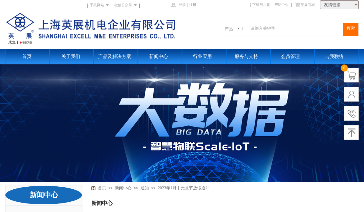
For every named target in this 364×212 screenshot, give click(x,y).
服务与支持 (246, 56)
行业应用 (202, 56)
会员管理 (290, 56)
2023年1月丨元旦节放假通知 (184, 188)
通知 (145, 188)
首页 (27, 56)
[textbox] (295, 28)
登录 (182, 5)
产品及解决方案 (114, 56)
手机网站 (97, 5)
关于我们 (70, 56)
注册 (192, 5)
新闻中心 (158, 56)
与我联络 (334, 56)
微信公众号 (123, 5)
